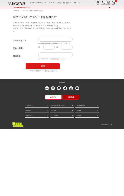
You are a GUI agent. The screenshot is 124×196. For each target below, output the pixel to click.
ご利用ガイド (29, 105)
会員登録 (70, 97)
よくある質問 (54, 115)
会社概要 (79, 110)
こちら (55, 71)
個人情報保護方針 (81, 105)
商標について (29, 115)
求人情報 (53, 110)
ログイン (53, 97)
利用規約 (28, 110)
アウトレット (78, 3)
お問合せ (79, 115)
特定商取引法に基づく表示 (57, 105)
